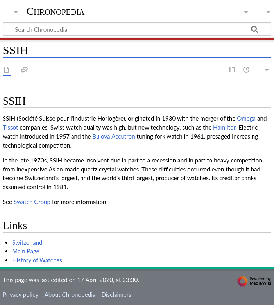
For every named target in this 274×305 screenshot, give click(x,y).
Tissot (10, 127)
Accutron (123, 136)
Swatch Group (32, 201)
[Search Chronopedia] (137, 29)
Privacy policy (20, 294)
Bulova (101, 136)
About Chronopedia (69, 294)
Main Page (25, 250)
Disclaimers (116, 294)
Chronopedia (56, 11)
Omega (246, 118)
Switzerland (27, 242)
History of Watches (37, 259)
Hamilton (225, 127)
